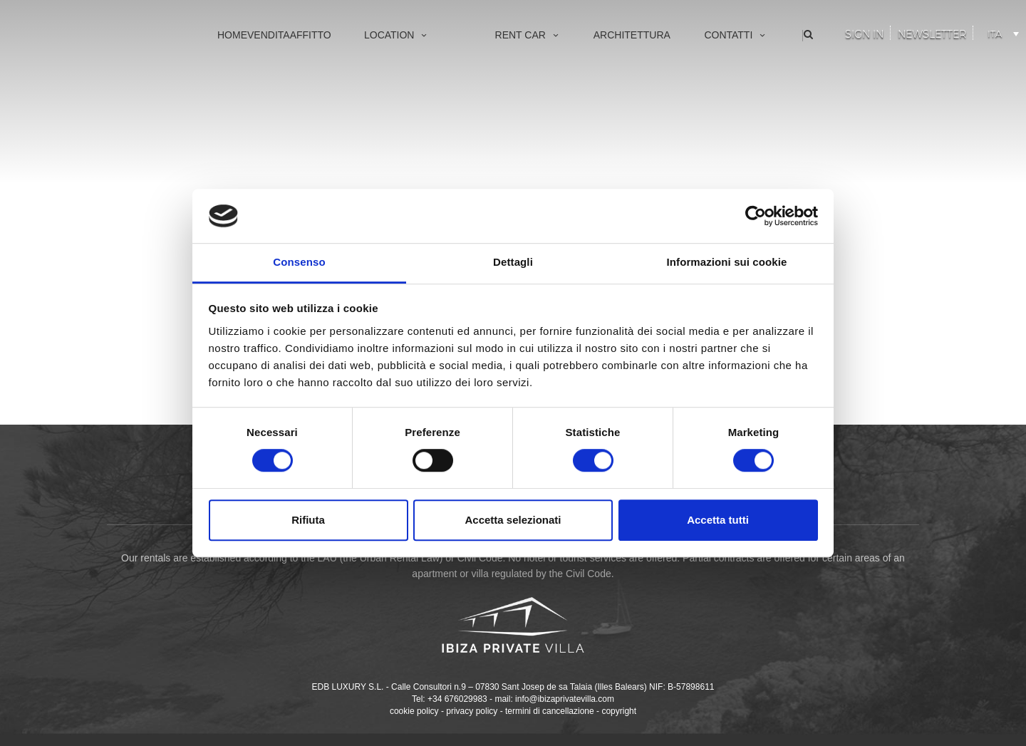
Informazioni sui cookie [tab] (727, 263)
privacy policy (471, 711)
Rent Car (528, 35)
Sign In (864, 34)
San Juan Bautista (380, 148)
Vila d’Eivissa (369, 78)
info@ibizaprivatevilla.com (564, 699)
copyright (618, 711)
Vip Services (498, 78)
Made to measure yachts (523, 101)
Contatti (735, 35)
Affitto (310, 35)
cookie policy (414, 711)
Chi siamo (701, 78)
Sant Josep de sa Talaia (391, 101)
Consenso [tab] (299, 263)
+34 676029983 (457, 699)
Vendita (268, 35)
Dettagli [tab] (513, 263)
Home (232, 35)
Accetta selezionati (513, 520)
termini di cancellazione (549, 711)
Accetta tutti (718, 520)
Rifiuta (308, 520)
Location (397, 35)
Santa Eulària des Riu (387, 172)
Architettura (632, 35)
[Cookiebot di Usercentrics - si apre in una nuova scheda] (755, 216)
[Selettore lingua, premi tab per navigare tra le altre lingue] (1001, 31)
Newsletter (932, 34)
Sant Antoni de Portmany (393, 125)
